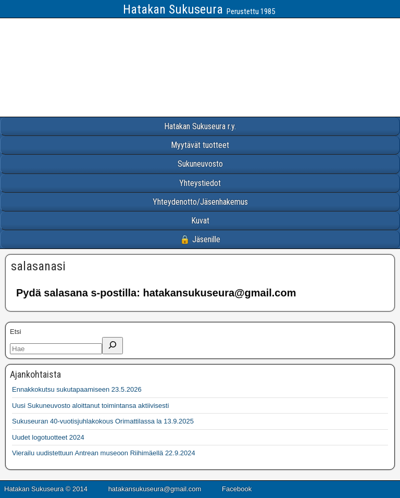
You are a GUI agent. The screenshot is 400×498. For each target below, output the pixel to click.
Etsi (15, 331)
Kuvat (200, 221)
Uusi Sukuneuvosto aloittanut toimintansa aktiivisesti (90, 405)
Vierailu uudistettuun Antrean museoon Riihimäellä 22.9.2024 (103, 453)
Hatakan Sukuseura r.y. (200, 126)
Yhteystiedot (200, 183)
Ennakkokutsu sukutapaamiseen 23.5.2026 (77, 389)
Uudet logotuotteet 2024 (48, 437)
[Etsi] (112, 345)
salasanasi (38, 266)
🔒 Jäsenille (200, 239)
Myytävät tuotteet (200, 145)
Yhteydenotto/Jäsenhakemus (200, 202)
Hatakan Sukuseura (173, 9)
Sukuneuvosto (200, 164)
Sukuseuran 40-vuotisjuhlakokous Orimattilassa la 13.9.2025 (103, 421)
